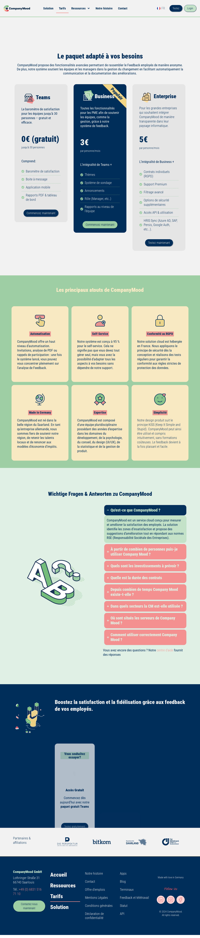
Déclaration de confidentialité (94, 916)
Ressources (80, 8)
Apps (123, 873)
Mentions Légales (96, 898)
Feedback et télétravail (134, 898)
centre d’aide (165, 650)
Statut (123, 906)
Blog (123, 881)
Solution (48, 8)
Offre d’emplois (95, 889)
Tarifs (62, 8)
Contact (122, 8)
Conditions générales (99, 906)
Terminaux (127, 889)
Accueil (58, 875)
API (122, 914)
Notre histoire (104, 8)
